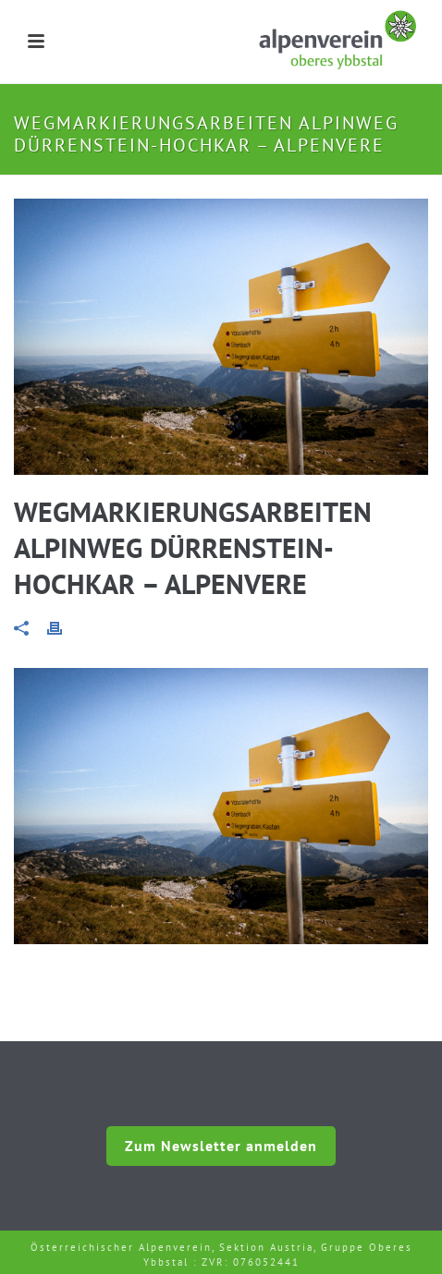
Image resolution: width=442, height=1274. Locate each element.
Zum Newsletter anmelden (221, 1145)
